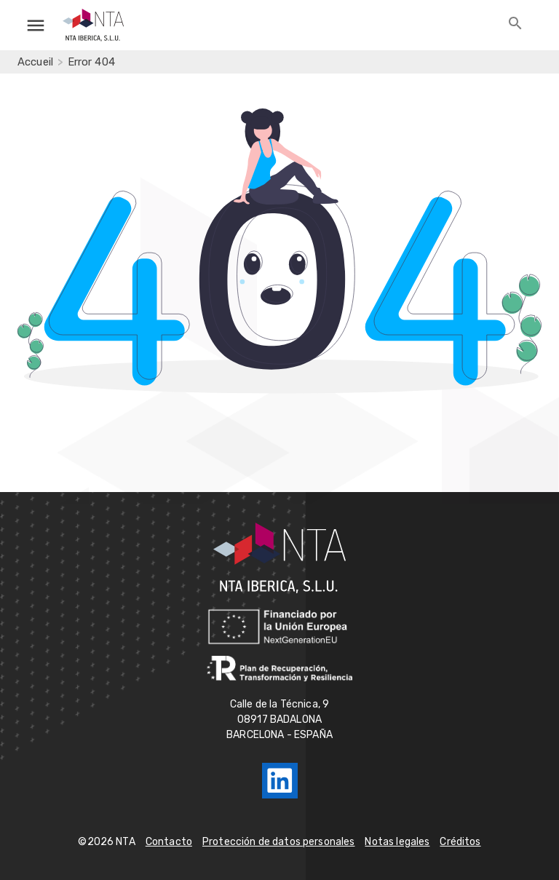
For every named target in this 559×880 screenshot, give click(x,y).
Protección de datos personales (278, 842)
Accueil (35, 61)
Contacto (169, 842)
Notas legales (397, 842)
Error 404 (91, 61)
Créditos (460, 842)
